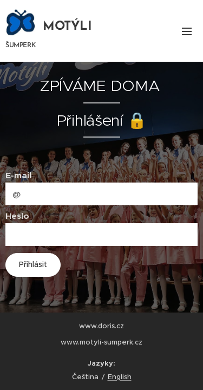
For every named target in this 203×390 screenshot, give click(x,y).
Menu (187, 31)
